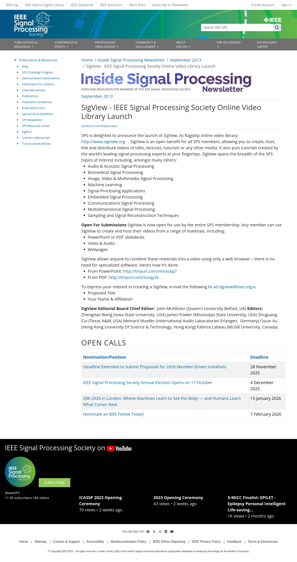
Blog (25, 66)
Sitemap (40, 541)
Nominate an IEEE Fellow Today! (113, 414)
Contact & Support (66, 541)
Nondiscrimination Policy (128, 541)
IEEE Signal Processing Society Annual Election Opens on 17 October (147, 382)
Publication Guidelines (37, 102)
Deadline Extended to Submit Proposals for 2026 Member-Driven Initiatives (154, 366)
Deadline (259, 357)
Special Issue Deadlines (37, 114)
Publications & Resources (38, 60)
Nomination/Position (104, 357)
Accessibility (95, 541)
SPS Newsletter (32, 120)
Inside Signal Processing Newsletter (131, 60)
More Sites (137, 5)
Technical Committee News (99, 126)
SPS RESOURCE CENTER (267, 44)
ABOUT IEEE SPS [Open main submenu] (182, 44)
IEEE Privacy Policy (206, 541)
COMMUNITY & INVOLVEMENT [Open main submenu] (146, 44)
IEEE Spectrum (111, 5)
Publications (30, 96)
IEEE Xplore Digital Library (44, 5)
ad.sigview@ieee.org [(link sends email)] (234, 287)
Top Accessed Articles (36, 144)
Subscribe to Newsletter (170, 5)
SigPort (27, 132)
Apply (277, 27)
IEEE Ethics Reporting (169, 541)
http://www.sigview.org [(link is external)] (104, 141)
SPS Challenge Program (37, 72)
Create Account (262, 5)
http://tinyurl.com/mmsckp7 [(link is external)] (151, 271)
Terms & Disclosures (263, 541)
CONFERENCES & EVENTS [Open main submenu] (66, 44)
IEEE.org (12, 5)
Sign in (286, 5)
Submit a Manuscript (36, 138)
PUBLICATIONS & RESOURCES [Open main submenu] (25, 44)
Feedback (234, 541)
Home (87, 60)
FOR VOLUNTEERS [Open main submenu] (229, 42)
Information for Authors (38, 84)
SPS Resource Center (36, 126)
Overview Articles (33, 90)
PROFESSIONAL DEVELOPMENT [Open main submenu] (105, 44)
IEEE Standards (82, 5)
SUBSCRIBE (54, 482)
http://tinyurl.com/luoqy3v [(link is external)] (135, 277)
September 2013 (185, 60)
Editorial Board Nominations (41, 78)
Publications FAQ (33, 108)
